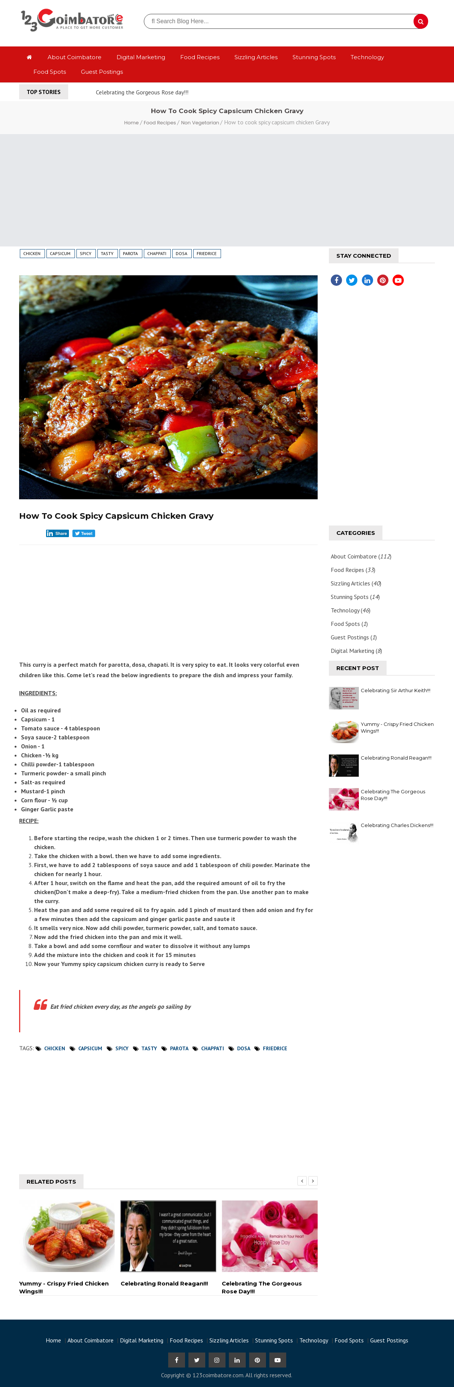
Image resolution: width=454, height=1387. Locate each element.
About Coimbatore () (361, 556)
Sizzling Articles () (356, 583)
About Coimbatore (75, 57)
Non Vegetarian (200, 122)
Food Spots (49, 71)
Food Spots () (349, 623)
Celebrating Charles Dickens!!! (397, 825)
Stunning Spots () (355, 596)
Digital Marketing (140, 57)
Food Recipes (200, 57)
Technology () (350, 610)
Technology (367, 57)
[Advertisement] (227, 190)
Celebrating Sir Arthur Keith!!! (395, 690)
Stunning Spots (314, 57)
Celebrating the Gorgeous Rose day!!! (142, 92)
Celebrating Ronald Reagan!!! (396, 758)
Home (132, 122)
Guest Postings (102, 71)
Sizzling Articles (256, 57)
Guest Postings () (354, 637)
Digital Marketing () (356, 650)
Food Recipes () (353, 569)
